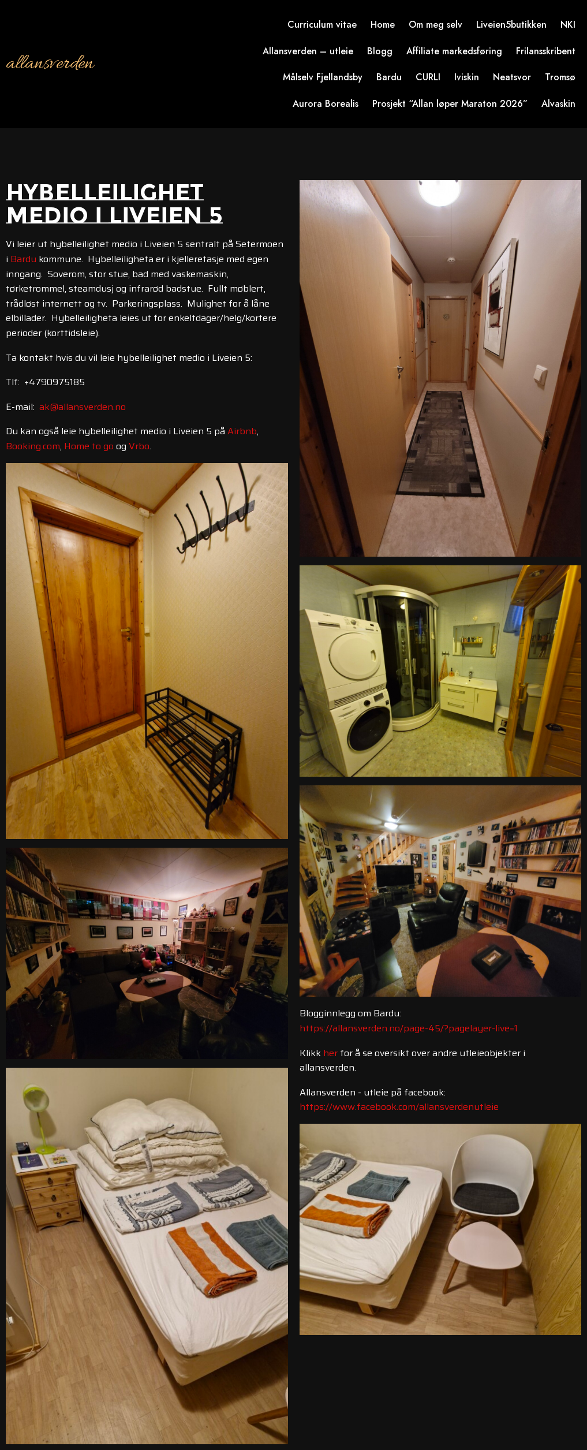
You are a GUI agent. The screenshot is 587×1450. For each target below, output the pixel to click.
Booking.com (33, 446)
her (330, 1053)
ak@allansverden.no (82, 407)
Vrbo (139, 446)
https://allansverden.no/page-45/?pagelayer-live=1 (409, 1028)
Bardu (23, 259)
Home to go (89, 446)
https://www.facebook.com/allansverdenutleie (399, 1106)
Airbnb (242, 431)
